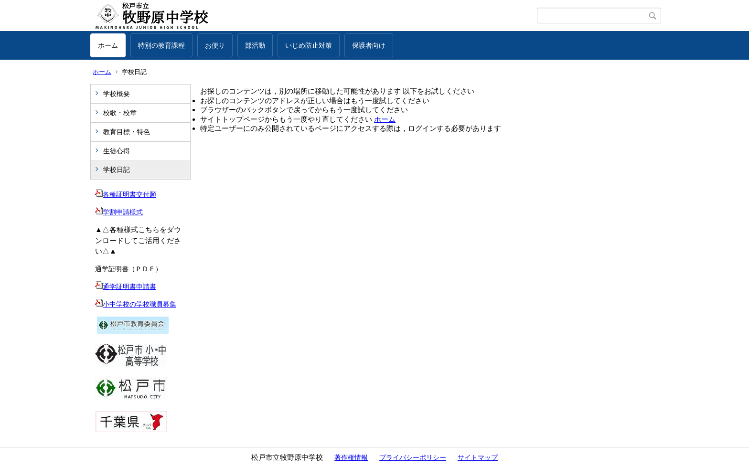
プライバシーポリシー (412, 457)
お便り (215, 45)
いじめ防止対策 (308, 45)
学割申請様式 (119, 212)
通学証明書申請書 (125, 286)
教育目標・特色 (126, 132)
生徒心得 (116, 151)
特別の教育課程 (161, 45)
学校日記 (116, 169)
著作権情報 (351, 457)
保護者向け (368, 45)
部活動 (255, 45)
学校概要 (116, 93)
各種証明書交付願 (125, 194)
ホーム (108, 45)
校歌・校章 (120, 113)
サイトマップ (478, 457)
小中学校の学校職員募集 (135, 304)
